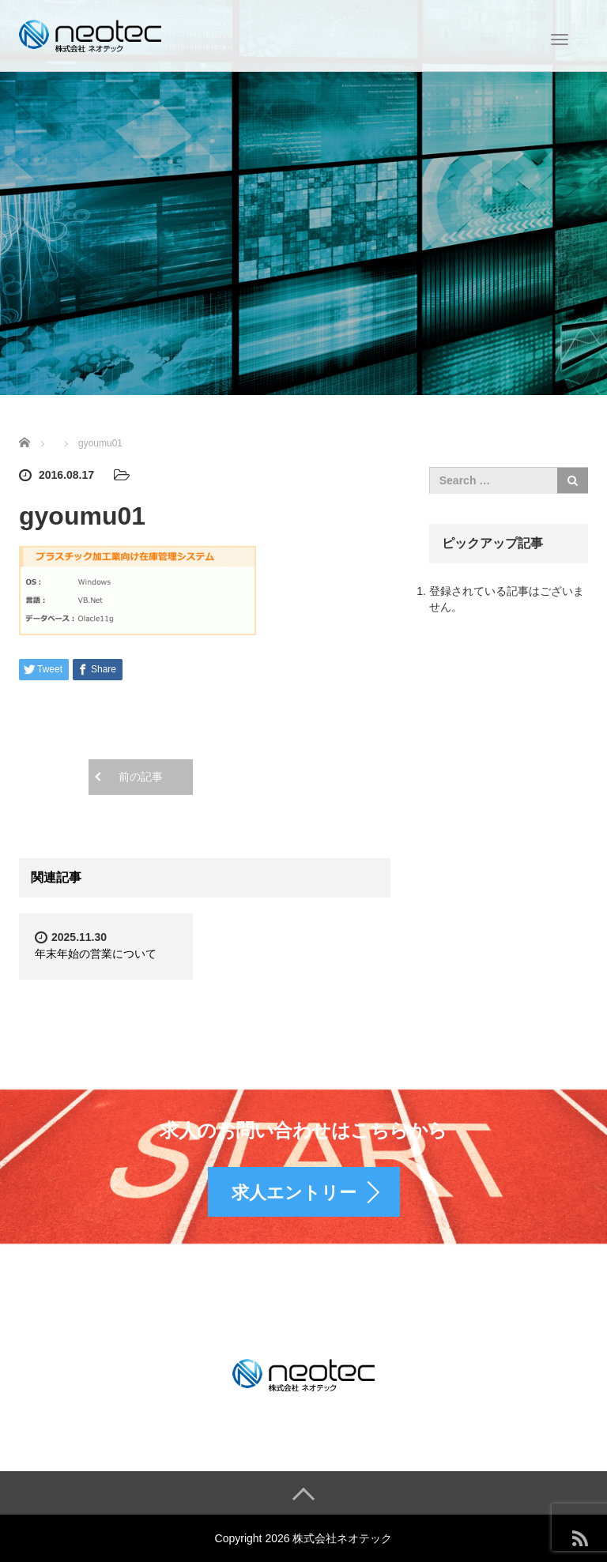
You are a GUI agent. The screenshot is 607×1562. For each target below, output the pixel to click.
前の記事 (141, 776)
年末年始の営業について (95, 953)
